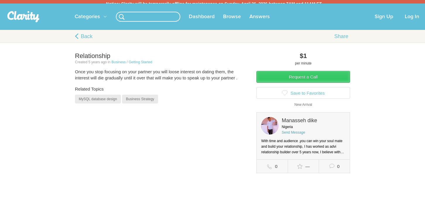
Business (119, 66)
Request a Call (303, 80)
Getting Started (140, 66)
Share (341, 40)
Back (86, 40)
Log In (412, 20)
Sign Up (384, 20)
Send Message (293, 136)
